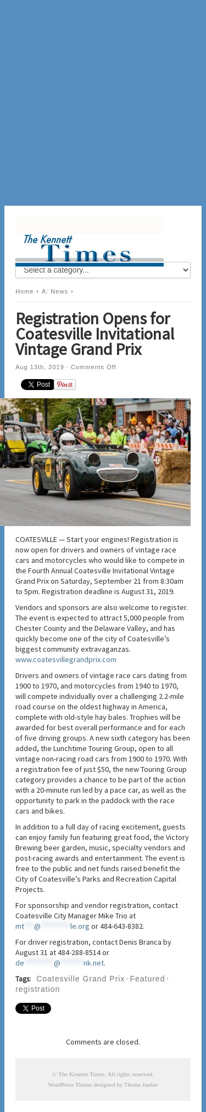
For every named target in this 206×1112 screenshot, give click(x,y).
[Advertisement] (103, 103)
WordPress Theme (70, 1084)
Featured (147, 978)
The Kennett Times (81, 1074)
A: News (55, 291)
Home (24, 291)
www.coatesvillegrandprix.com (65, 659)
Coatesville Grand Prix (80, 978)
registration (37, 989)
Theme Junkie (141, 1084)
